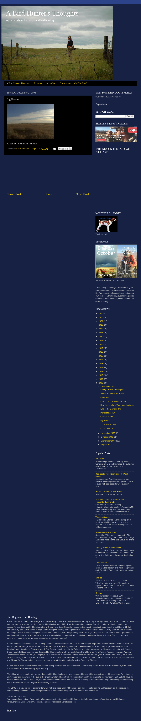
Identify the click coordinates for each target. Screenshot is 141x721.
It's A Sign (99, 459)
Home (48, 194)
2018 (101, 344)
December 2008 (108, 386)
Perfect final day (107, 413)
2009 (101, 379)
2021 (101, 333)
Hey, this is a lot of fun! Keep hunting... (117, 405)
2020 (101, 336)
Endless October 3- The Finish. (109, 491)
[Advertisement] (47, 173)
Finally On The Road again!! (112, 390)
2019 (101, 340)
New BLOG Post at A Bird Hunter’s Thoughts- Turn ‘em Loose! (110, 500)
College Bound (107, 417)
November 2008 (108, 433)
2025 (101, 317)
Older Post (82, 194)
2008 (101, 383)
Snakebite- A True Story (105, 532)
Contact (98, 593)
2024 (101, 321)
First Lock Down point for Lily (113, 401)
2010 (101, 375)
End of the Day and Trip (110, 409)
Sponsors (38, 83)
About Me (50, 83)
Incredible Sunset (108, 424)
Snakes (98, 578)
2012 (101, 367)
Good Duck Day (107, 428)
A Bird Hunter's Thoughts (42, 13)
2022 (101, 329)
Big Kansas (105, 420)
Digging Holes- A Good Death (108, 547)
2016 (101, 352)
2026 (101, 313)
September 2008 (108, 441)
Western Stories (102, 517)
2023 (101, 325)
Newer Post (14, 194)
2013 (101, 363)
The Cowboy (101, 563)
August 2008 (107, 445)
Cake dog (104, 397)
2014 (101, 360)
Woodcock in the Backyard (112, 393)
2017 (101, 348)
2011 (101, 371)
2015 (101, 356)
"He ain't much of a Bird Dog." (73, 83)
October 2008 (107, 437)
